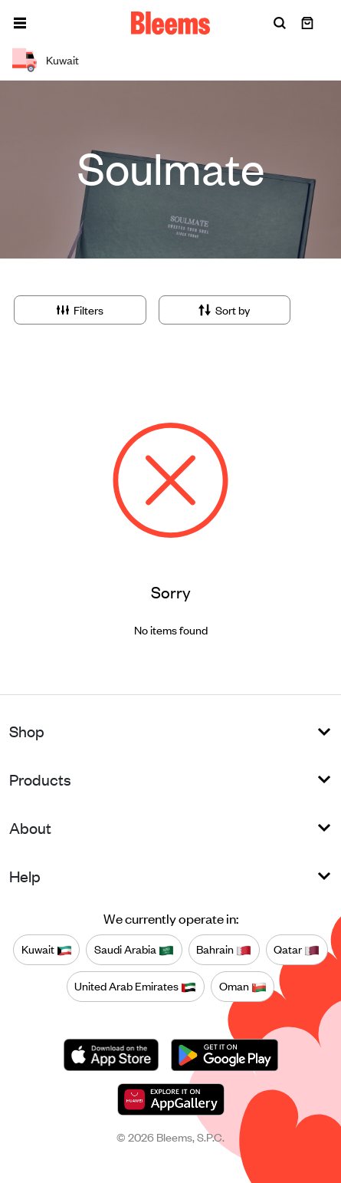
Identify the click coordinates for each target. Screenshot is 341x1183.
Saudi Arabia (134, 950)
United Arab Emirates (135, 986)
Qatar (297, 950)
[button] (20, 23)
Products (40, 779)
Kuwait (46, 950)
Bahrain (223, 950)
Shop (26, 730)
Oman (243, 986)
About (30, 827)
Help (25, 875)
